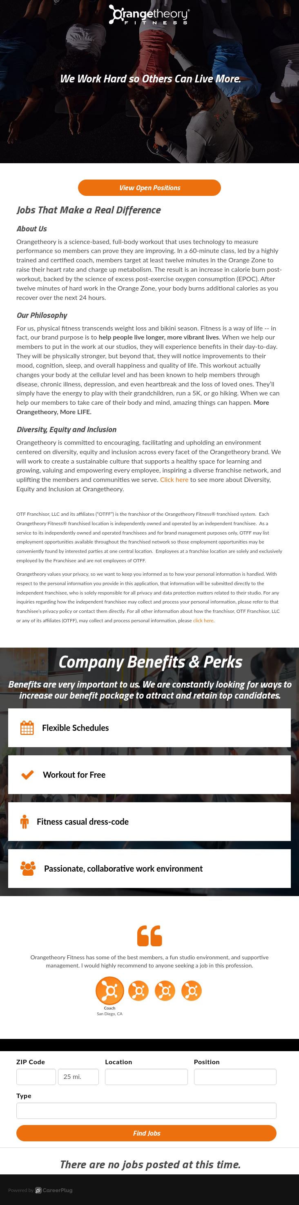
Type (23, 1095)
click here (203, 620)
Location (118, 1061)
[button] (109, 999)
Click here (174, 479)
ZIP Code (30, 1061)
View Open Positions (149, 187)
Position (207, 1061)
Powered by (40, 1190)
